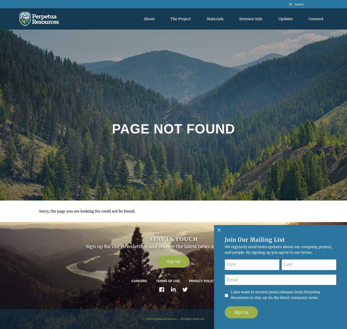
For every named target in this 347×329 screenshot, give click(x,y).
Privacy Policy (202, 281)
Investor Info (250, 18)
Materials (215, 18)
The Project (180, 18)
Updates (285, 18)
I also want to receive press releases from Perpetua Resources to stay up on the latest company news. (275, 295)
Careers (139, 281)
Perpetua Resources (164, 319)
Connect (316, 18)
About (149, 18)
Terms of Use (168, 281)
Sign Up (173, 261)
